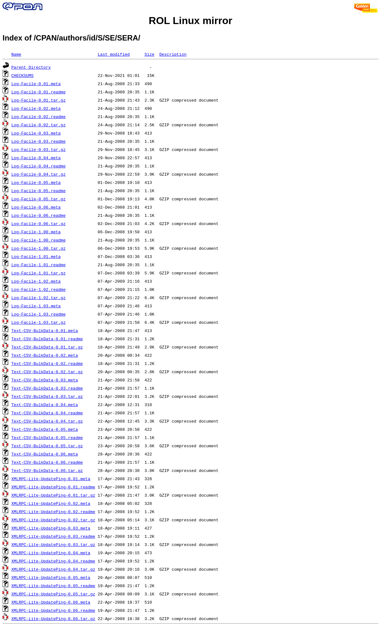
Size (149, 54)
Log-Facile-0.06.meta (36, 207)
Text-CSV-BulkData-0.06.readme (47, 462)
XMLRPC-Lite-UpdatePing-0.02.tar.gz (53, 520)
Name (16, 54)
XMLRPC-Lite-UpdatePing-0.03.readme (53, 536)
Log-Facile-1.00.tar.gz (38, 248)
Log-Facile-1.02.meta (36, 281)
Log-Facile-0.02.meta (36, 108)
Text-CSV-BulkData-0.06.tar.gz (47, 470)
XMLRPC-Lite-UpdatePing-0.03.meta (50, 528)
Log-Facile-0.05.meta (36, 182)
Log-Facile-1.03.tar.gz (38, 322)
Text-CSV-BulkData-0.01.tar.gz (47, 347)
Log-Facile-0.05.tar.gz (38, 199)
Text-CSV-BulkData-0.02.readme (47, 363)
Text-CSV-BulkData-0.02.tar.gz (47, 371)
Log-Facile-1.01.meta (36, 256)
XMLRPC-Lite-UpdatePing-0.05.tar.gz (53, 594)
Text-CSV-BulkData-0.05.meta (44, 429)
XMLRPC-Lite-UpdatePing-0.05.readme (53, 585)
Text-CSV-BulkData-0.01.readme (47, 339)
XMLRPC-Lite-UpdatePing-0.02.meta (50, 503)
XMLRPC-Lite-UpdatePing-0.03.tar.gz (53, 544)
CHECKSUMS (22, 75)
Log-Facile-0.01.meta (36, 83)
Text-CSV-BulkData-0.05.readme (47, 437)
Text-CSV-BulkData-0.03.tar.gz (47, 396)
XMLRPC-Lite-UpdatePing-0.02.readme (53, 511)
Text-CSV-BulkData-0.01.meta (44, 330)
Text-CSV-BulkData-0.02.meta (44, 355)
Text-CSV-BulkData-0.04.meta (44, 404)
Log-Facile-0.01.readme (38, 92)
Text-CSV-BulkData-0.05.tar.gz (47, 446)
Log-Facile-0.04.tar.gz (38, 174)
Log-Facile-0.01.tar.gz (38, 100)
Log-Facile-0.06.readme (38, 215)
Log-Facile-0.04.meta (36, 157)
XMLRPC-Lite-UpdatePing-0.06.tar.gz (53, 618)
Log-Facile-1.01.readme (38, 264)
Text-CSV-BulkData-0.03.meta (44, 380)
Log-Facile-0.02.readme (38, 116)
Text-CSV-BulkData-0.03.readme (47, 388)
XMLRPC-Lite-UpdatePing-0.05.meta (50, 577)
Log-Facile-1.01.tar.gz (38, 273)
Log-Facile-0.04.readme (38, 166)
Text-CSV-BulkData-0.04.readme (47, 413)
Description (173, 54)
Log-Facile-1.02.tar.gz (38, 297)
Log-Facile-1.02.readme (38, 289)
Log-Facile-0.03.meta (36, 133)
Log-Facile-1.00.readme (38, 240)
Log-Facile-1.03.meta (36, 306)
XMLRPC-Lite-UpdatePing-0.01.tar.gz (53, 495)
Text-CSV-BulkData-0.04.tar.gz (47, 421)
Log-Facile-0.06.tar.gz (38, 223)
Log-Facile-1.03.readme (38, 314)
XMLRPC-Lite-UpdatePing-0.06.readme (53, 610)
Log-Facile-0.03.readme (38, 141)
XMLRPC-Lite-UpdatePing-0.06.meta (50, 602)
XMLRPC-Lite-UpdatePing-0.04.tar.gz (53, 569)
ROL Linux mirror (190, 20)
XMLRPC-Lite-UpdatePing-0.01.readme (53, 487)
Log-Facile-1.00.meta (36, 232)
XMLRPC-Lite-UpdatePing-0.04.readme (53, 561)
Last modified (114, 54)
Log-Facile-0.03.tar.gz (38, 149)
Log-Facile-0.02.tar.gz (38, 125)
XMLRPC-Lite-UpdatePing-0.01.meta (50, 478)
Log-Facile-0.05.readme (38, 190)
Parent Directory (31, 67)
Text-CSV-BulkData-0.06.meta (44, 454)
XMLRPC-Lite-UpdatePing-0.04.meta (50, 553)
